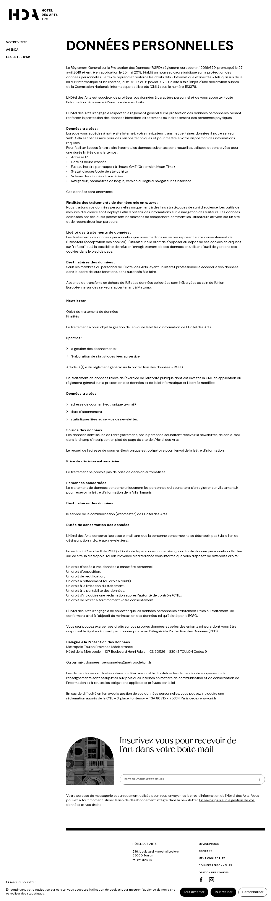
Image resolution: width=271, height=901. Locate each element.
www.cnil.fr (208, 698)
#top (261, 845)
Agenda (12, 49)
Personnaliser (252, 892)
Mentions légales (212, 858)
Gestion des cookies (214, 872)
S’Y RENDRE (144, 860)
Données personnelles (215, 865)
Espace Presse (209, 844)
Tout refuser (223, 892)
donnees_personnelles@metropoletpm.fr (118, 662)
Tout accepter (194, 892)
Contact (205, 851)
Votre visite (16, 42)
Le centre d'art (19, 57)
